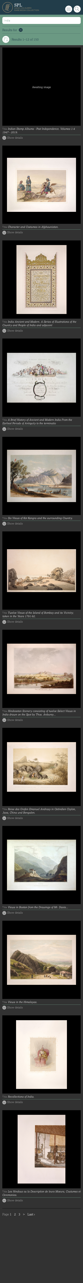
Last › (31, 1214)
